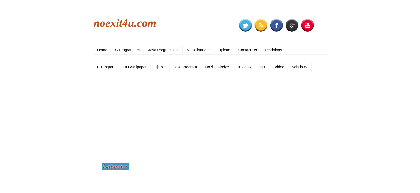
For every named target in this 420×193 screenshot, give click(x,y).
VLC (263, 67)
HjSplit (160, 67)
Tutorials (244, 67)
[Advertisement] (210, 117)
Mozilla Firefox (217, 67)
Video (279, 67)
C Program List (127, 50)
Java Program (185, 67)
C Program (106, 67)
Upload (224, 50)
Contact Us (247, 50)
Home (102, 50)
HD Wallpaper (135, 67)
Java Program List (163, 50)
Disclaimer (273, 50)
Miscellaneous (199, 50)
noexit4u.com (124, 23)
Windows (300, 67)
